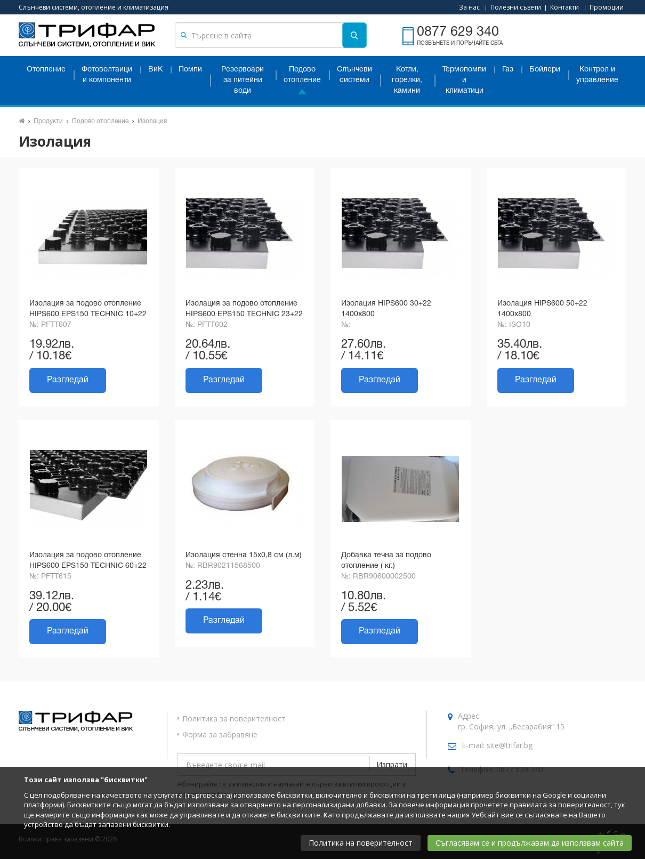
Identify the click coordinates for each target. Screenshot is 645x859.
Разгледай (67, 380)
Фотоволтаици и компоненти (107, 75)
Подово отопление (302, 75)
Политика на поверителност (361, 843)
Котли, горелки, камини (407, 80)
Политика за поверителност (234, 718)
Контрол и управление (597, 75)
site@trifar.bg (510, 745)
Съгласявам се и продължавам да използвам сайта (530, 843)
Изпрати (391, 764)
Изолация (152, 121)
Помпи (190, 69)
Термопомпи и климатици (464, 80)
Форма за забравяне (219, 734)
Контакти (564, 7)
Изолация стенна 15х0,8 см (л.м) (244, 555)
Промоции (607, 7)
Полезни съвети (515, 7)
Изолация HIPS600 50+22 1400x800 (542, 309)
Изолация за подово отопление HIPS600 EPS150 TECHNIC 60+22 (88, 560)
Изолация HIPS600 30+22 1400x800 (386, 309)
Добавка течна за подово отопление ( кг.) (386, 560)
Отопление (46, 69)
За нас (469, 7)
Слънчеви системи (354, 75)
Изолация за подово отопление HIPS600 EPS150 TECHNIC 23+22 (244, 309)
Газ (507, 69)
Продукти (48, 121)
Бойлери (544, 69)
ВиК (155, 69)
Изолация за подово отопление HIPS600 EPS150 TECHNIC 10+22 (88, 309)
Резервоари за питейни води (242, 80)
